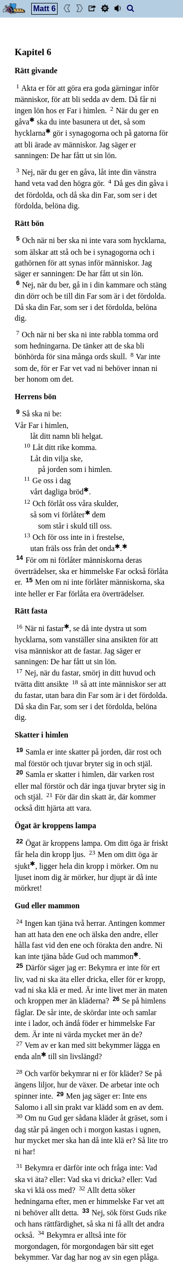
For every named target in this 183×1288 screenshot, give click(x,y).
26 (116, 998)
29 (60, 1094)
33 (85, 1210)
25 (19, 965)
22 (19, 841)
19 (19, 750)
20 (19, 772)
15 (29, 580)
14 (19, 557)
